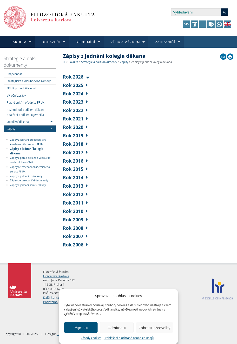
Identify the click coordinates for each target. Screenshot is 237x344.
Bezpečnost (14, 74)
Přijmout (81, 327)
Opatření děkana (18, 122)
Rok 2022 (75, 110)
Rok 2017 (75, 152)
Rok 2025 (75, 85)
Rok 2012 (75, 194)
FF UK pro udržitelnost (21, 88)
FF (64, 62)
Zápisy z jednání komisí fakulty (28, 185)
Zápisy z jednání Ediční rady (26, 176)
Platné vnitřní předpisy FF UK (25, 102)
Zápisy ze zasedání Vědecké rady (29, 180)
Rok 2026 (76, 76)
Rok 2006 (75, 244)
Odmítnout (117, 327)
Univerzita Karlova (56, 276)
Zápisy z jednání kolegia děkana (26, 151)
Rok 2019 (75, 135)
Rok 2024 (75, 93)
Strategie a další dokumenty (20, 61)
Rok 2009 (75, 219)
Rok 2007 (75, 236)
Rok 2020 (75, 127)
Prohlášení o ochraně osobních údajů (129, 338)
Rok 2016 (75, 161)
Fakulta (73, 62)
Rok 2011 (75, 202)
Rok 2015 (75, 169)
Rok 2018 (75, 144)
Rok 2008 (75, 228)
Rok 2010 (75, 211)
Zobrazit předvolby (154, 327)
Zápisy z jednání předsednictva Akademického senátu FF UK (28, 142)
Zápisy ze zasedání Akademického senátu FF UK (30, 169)
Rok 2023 (75, 102)
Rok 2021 (75, 118)
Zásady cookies (91, 338)
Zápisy (11, 129)
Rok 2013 (75, 186)
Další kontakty (53, 297)
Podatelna (50, 302)
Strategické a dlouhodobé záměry (29, 81)
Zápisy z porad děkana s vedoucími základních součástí (30, 160)
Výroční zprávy (16, 95)
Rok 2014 (75, 177)
